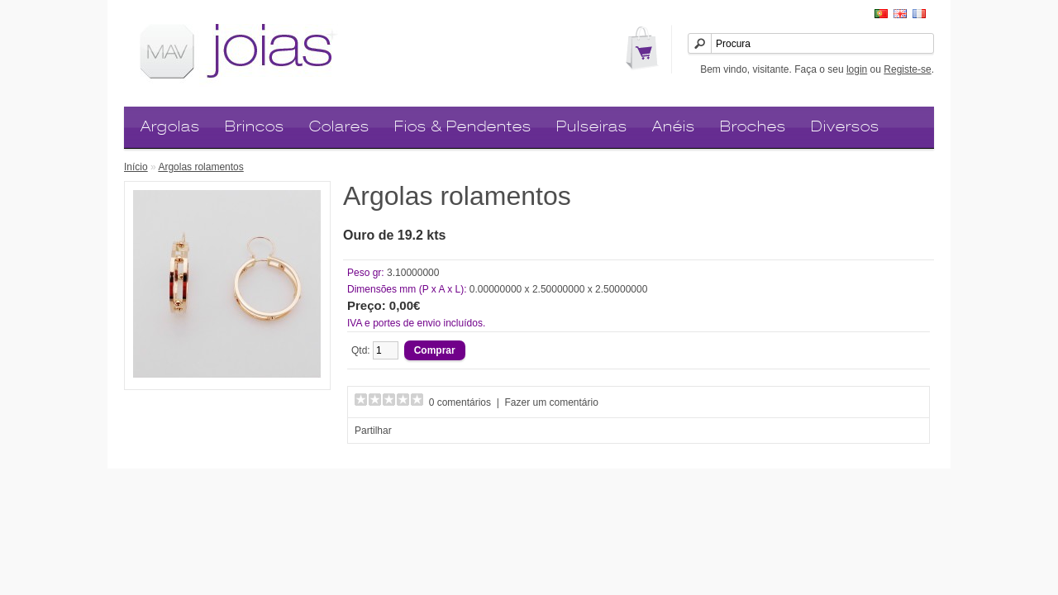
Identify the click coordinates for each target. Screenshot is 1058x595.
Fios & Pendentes (462, 126)
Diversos (845, 126)
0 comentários (460, 402)
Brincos (254, 126)
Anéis (673, 126)
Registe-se (907, 69)
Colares (339, 126)
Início (136, 167)
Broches (753, 126)
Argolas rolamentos (200, 167)
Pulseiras (591, 126)
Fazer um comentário (551, 402)
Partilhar (373, 430)
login (856, 69)
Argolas (170, 126)
